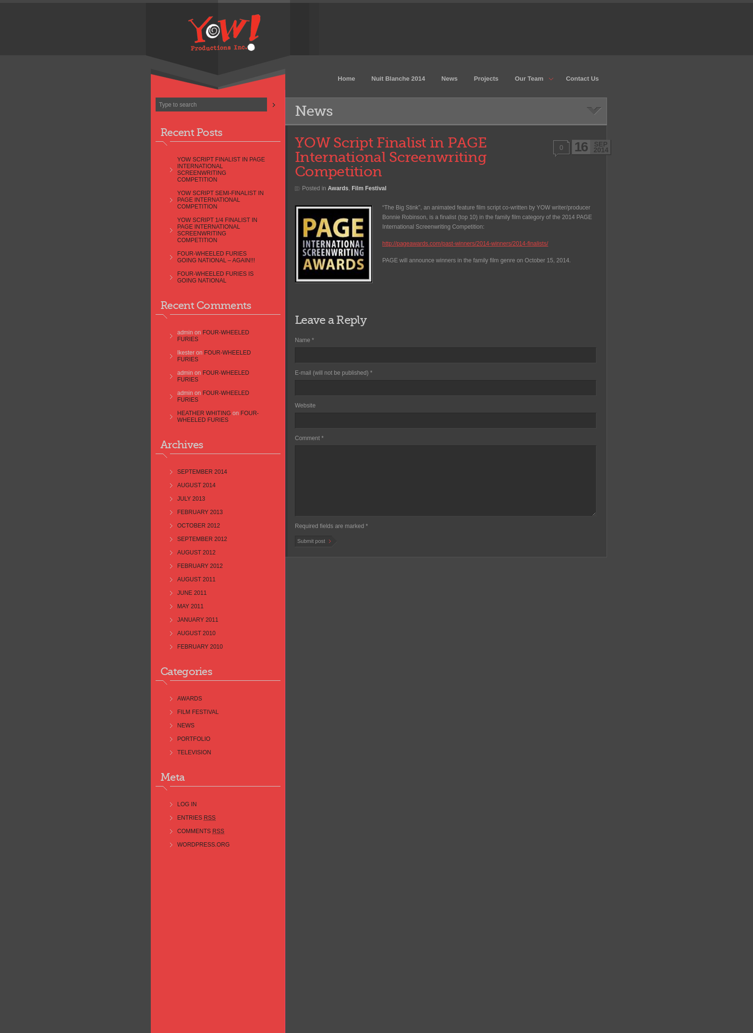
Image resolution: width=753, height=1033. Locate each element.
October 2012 (198, 525)
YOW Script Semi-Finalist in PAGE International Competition (220, 200)
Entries (196, 817)
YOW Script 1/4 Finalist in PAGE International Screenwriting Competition (217, 230)
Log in (187, 804)
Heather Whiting (204, 413)
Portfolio (193, 739)
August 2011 (196, 579)
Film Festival (198, 712)
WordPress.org (203, 844)
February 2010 (200, 646)
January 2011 (198, 619)
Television (194, 752)
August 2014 (196, 485)
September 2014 (202, 471)
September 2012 (202, 539)
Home (346, 78)
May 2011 (190, 606)
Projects (486, 78)
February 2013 (200, 512)
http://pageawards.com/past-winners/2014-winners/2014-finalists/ (465, 243)
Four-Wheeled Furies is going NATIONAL (215, 277)
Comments (200, 831)
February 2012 (200, 566)
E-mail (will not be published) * (333, 372)
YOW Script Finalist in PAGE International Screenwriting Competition (221, 169)
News (449, 78)
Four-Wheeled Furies (218, 416)
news (185, 725)
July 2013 (191, 498)
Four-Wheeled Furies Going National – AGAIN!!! (216, 257)
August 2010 (196, 633)
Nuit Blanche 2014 (398, 78)
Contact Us (582, 78)
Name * (304, 340)
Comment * (309, 438)
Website (305, 405)
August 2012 (196, 552)
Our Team (530, 79)
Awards (189, 698)
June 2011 (191, 593)
